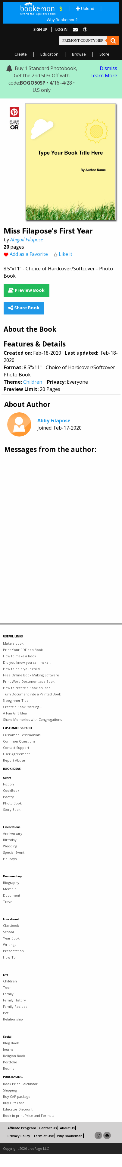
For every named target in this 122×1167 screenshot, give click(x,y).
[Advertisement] (56, 521)
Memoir (9, 889)
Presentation (13, 951)
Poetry (8, 797)
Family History (14, 1000)
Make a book (13, 643)
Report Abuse (14, 760)
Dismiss (108, 68)
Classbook (11, 925)
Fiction (8, 784)
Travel (8, 901)
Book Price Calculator (20, 1084)
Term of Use (43, 1135)
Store (104, 54)
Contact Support (16, 747)
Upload (85, 8)
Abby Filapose (53, 420)
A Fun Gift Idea (15, 713)
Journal (8, 1049)
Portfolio (10, 1062)
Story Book (11, 809)
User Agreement (16, 754)
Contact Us (48, 1128)
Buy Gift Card (13, 1103)
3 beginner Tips (15, 700)
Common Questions (19, 741)
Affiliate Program (22, 1128)
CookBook (11, 790)
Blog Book (11, 1043)
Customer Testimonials (21, 735)
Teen (7, 987)
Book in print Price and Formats (28, 1115)
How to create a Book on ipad (27, 687)
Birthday (10, 839)
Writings (9, 944)
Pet (5, 1013)
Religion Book (14, 1055)
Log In (61, 29)
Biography (11, 882)
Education (49, 54)
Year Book (11, 938)
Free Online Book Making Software (31, 675)
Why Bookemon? (62, 19)
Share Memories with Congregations (32, 719)
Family (8, 993)
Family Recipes (15, 1006)
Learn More (103, 75)
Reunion (10, 1068)
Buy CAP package (16, 1096)
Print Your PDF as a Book (23, 649)
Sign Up (40, 29)
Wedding (10, 846)
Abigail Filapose (26, 239)
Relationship (13, 1019)
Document (11, 895)
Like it (65, 254)
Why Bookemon (70, 1135)
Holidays (10, 858)
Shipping (10, 1090)
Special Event (13, 852)
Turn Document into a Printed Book (32, 694)
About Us (67, 1128)
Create (20, 54)
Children (32, 382)
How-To (9, 957)
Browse (79, 54)
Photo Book (12, 803)
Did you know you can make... (27, 662)
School (8, 932)
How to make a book (19, 656)
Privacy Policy (19, 1135)
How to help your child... (22, 668)
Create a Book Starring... (22, 706)
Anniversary (12, 833)
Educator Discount (18, 1109)
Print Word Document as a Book (29, 681)
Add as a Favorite (29, 254)
